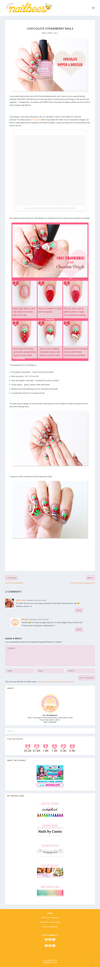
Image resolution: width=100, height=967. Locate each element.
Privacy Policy (55, 922)
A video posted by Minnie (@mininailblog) (39, 208)
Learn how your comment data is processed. (55, 681)
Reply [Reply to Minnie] (79, 629)
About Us (45, 917)
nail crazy (20, 600)
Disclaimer (44, 922)
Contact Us (54, 917)
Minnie (25, 619)
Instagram (36, 119)
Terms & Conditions (50, 927)
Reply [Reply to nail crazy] (79, 610)
